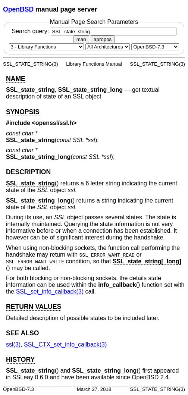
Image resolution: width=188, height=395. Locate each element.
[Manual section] (46, 46)
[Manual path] (155, 46)
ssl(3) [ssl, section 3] (13, 344)
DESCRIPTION (28, 172)
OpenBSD (18, 9)
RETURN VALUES (33, 306)
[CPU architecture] (107, 46)
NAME (15, 78)
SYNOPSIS (23, 112)
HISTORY (20, 359)
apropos (103, 39)
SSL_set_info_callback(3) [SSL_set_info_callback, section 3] (50, 291)
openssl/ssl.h (54, 123)
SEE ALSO (22, 333)
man (81, 39)
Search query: (94, 31)
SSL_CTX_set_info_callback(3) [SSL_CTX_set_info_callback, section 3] (65, 344)
